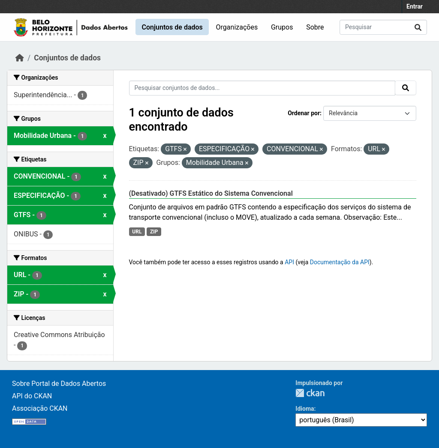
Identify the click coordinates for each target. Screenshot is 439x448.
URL (136, 232)
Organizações (237, 27)
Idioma (304, 408)
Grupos (282, 27)
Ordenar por (304, 113)
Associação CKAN (40, 408)
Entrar (414, 6)
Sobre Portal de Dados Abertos (59, 383)
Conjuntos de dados (171, 27)
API (289, 262)
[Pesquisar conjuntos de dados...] (383, 27)
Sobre (315, 27)
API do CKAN (32, 396)
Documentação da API (340, 262)
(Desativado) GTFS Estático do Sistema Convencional (211, 193)
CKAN (310, 392)
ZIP (154, 232)
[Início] (19, 58)
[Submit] (418, 27)
